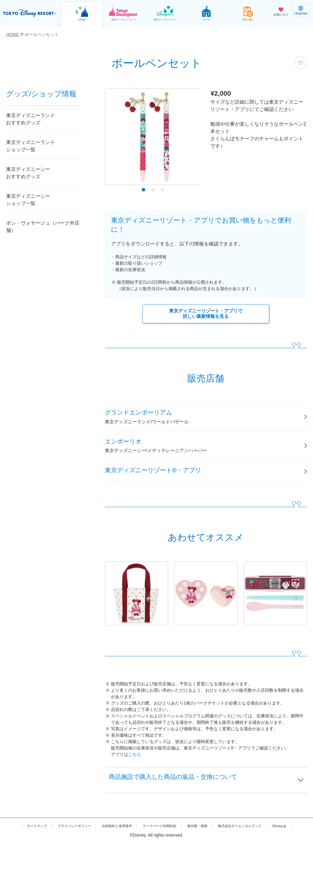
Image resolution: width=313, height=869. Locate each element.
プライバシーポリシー (72, 845)
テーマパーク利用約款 (174, 845)
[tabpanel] (153, 138)
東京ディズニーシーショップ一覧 (28, 199)
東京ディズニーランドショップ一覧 (30, 146)
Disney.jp (156, 851)
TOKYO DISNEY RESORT (30, 13)
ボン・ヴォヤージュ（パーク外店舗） (42, 226)
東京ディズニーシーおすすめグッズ (28, 173)
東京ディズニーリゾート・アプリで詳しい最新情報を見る (206, 314)
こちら (134, 769)
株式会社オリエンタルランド (271, 845)
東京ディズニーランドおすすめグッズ (30, 119)
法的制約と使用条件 (123, 845)
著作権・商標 (219, 845)
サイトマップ (27, 845)
